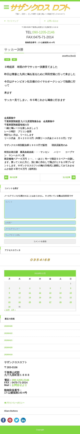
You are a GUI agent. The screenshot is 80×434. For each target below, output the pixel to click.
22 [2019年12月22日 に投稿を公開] (71, 297)
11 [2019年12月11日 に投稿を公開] (30, 293)
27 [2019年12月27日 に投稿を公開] (50, 302)
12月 (7, 59)
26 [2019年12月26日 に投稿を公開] (40, 302)
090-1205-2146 (43, 32)
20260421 (8, 340)
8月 (14, 59)
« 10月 (7, 310)
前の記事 (13, 177)
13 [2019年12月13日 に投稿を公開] (50, 293)
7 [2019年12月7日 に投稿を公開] (60, 288)
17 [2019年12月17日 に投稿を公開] (19, 297)
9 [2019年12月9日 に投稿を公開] (9, 293)
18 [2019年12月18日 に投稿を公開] (30, 297)
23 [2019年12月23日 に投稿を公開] (9, 302)
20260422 (8, 333)
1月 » (13, 310)
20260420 (8, 347)
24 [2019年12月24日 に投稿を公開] (19, 302)
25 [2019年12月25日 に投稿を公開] (30, 302)
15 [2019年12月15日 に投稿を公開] (71, 293)
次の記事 (66, 177)
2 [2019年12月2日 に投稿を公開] (9, 288)
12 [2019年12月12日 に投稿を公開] (40, 293)
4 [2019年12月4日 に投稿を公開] (29, 288)
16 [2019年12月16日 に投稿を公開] (9, 297)
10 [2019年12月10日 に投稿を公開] (19, 293)
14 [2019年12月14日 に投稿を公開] (60, 293)
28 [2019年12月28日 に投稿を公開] (60, 302)
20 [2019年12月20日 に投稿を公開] (50, 297)
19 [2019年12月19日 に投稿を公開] (40, 297)
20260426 (8, 326)
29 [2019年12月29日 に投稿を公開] (71, 302)
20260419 (8, 354)
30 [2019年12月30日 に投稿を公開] (9, 307)
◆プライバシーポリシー (14, 403)
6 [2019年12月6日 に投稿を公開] (50, 288)
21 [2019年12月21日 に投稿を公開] (60, 297)
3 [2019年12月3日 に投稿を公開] (19, 288)
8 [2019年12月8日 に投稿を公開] (70, 288)
